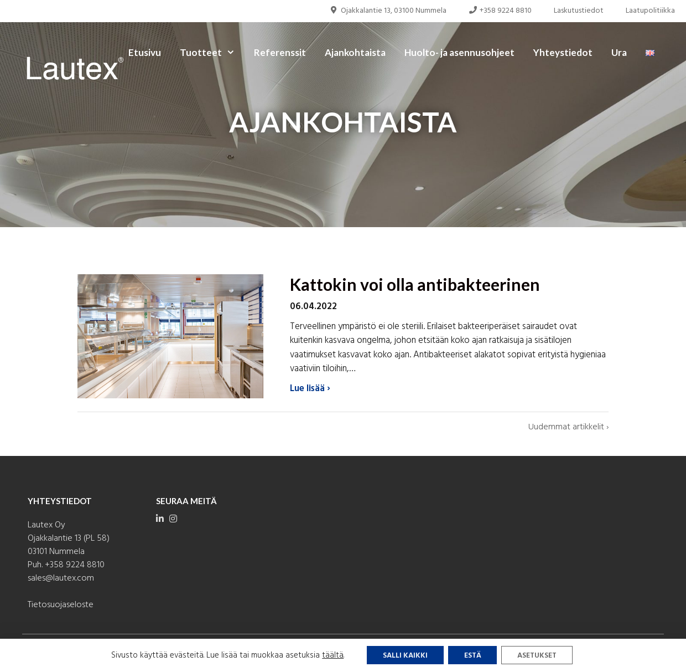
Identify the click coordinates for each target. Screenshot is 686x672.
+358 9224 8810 (500, 10)
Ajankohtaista (355, 52)
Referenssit (280, 52)
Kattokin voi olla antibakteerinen (415, 284)
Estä (472, 655)
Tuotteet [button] (212, 52)
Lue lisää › (310, 389)
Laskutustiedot (579, 10)
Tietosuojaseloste (60, 605)
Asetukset (538, 655)
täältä (330, 655)
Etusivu (144, 52)
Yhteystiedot (563, 52)
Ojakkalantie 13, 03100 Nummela (387, 10)
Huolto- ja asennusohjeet (459, 52)
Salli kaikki (403, 655)
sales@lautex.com (61, 578)
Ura (619, 52)
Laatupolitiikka (650, 10)
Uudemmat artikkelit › (568, 427)
